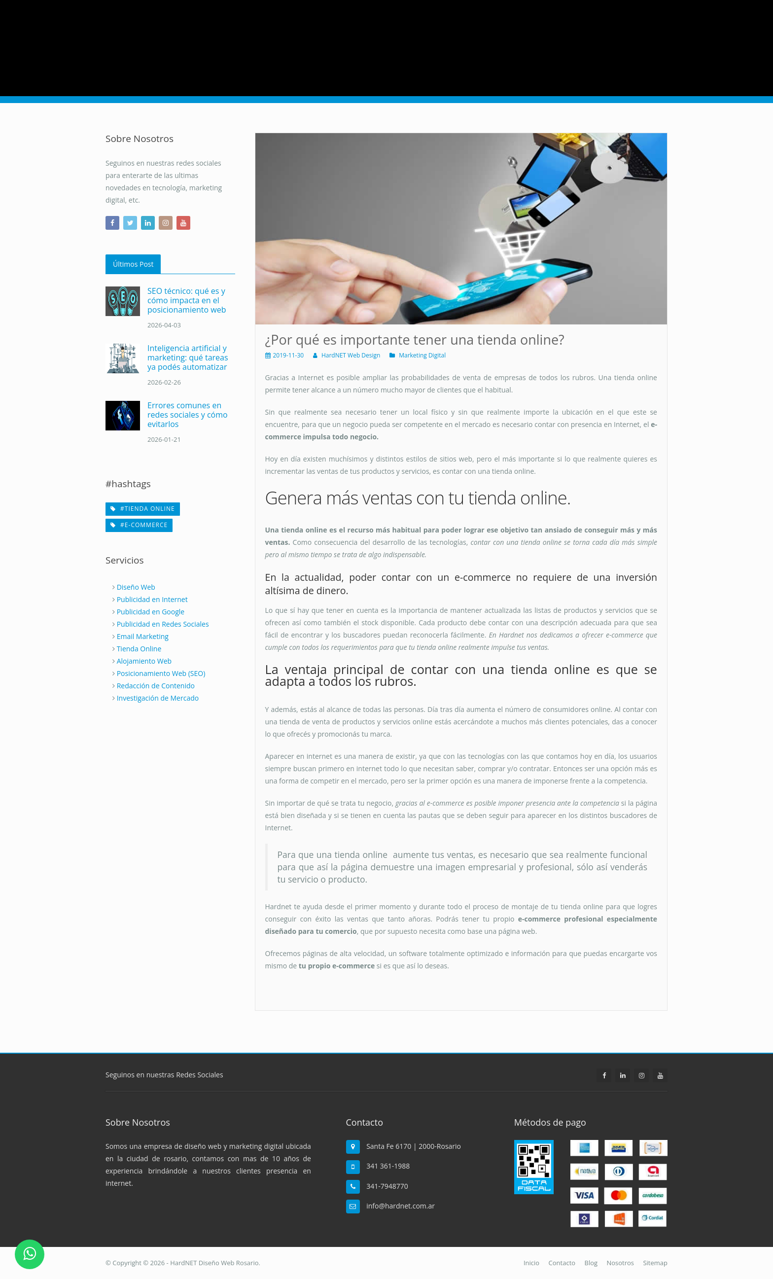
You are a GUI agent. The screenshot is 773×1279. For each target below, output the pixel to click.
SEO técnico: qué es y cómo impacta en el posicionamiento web (186, 300)
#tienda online (142, 508)
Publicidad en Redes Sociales (163, 624)
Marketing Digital (422, 355)
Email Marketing (143, 636)
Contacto (562, 1262)
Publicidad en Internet (152, 599)
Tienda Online (139, 648)
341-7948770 (387, 1186)
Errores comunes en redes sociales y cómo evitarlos (187, 414)
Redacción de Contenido (156, 685)
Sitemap (655, 1262)
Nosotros (620, 1262)
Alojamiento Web (144, 661)
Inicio (531, 1262)
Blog (591, 1262)
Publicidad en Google (151, 611)
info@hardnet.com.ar (400, 1205)
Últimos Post (133, 264)
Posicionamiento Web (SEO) (161, 673)
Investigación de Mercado (158, 698)
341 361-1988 (388, 1166)
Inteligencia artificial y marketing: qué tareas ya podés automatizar (187, 357)
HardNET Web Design (351, 355)
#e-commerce (139, 525)
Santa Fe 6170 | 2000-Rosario (413, 1146)
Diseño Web (136, 587)
